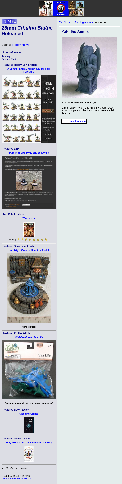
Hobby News (20, 44)
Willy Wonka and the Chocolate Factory (28, 442)
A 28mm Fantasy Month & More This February (28, 70)
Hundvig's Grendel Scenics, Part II (29, 250)
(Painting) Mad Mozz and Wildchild (28, 152)
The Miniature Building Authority (76, 22)
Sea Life (28, 337)
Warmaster (28, 218)
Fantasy (6, 56)
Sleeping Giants (28, 413)
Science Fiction (10, 59)
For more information (74, 121)
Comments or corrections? (16, 478)
